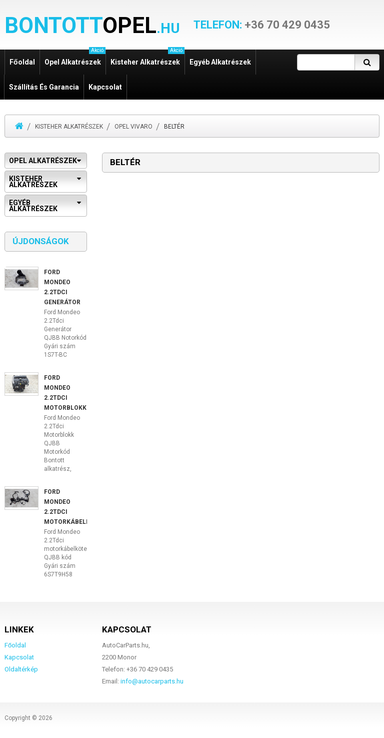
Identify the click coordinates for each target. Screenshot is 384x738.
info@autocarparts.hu (152, 681)
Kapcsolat (105, 87)
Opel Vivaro (133, 126)
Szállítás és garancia (44, 87)
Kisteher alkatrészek (147, 58)
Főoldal (22, 62)
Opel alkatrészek (75, 58)
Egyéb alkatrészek (220, 62)
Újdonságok (40, 241)
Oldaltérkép (21, 669)
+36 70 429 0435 (262, 25)
